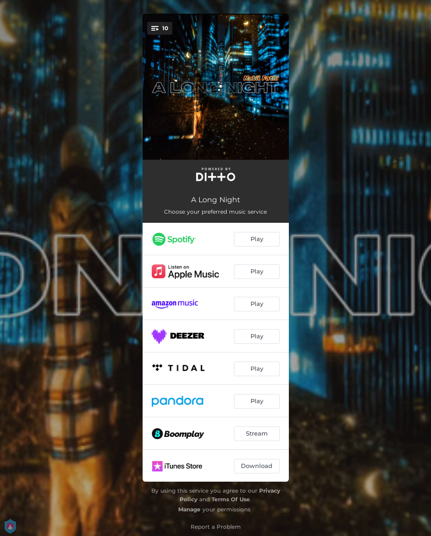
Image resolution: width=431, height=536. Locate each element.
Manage (189, 509)
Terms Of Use (231, 499)
